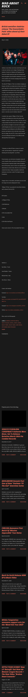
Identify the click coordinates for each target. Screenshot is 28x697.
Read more (23, 454)
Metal (12, 323)
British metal (15, 320)
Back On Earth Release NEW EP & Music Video (14, 576)
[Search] (22, 3)
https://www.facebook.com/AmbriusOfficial (15, 292)
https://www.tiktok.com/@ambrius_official (14, 310)
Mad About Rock (10, 4)
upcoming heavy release (9, 327)
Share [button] (3, 329)
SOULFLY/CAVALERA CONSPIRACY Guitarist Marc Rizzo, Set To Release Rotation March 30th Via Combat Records (14, 434)
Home (3, 16)
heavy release (6, 323)
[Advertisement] (14, 387)
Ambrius (8, 320)
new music (19, 325)
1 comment (9, 692)
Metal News (17, 323)
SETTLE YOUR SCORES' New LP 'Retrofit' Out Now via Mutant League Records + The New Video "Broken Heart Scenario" (13, 672)
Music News (5, 325)
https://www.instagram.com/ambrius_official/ (15, 305)
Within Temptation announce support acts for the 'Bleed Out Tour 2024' (13, 622)
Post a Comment (11, 454)
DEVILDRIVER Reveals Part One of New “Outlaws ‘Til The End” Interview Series (13, 483)
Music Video (12, 325)
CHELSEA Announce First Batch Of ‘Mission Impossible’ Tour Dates (12, 530)
